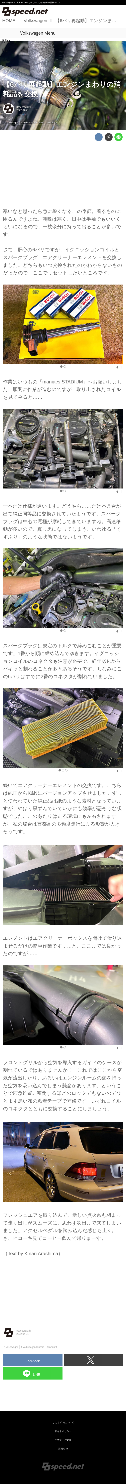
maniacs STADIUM (62, 381)
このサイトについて (63, 1422)
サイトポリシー (63, 1431)
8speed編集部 (23, 107)
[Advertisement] (63, 172)
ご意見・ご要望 (63, 1440)
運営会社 (63, 1448)
